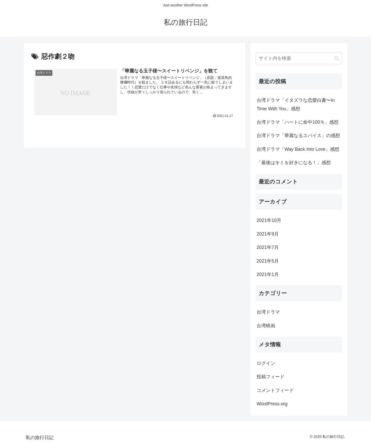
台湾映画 (266, 325)
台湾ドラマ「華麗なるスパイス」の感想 (298, 135)
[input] (299, 58)
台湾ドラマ (268, 312)
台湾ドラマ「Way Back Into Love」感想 (298, 149)
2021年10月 (269, 220)
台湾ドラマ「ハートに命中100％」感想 (298, 122)
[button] (336, 58)
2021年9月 (268, 234)
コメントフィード (275, 390)
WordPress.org (272, 403)
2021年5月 (268, 261)
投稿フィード (270, 376)
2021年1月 (268, 274)
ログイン (266, 363)
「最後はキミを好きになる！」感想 (294, 162)
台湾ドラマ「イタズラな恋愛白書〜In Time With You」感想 (296, 104)
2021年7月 (268, 247)
